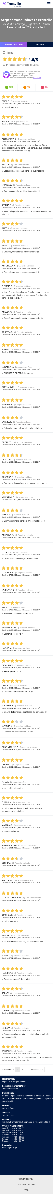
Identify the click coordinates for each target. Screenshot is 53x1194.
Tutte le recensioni (10, 1089)
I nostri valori (26, 1184)
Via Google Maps (9, 1147)
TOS (26, 1190)
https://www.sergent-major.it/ (14, 1082)
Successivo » (37, 1070)
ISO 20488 (37, 78)
